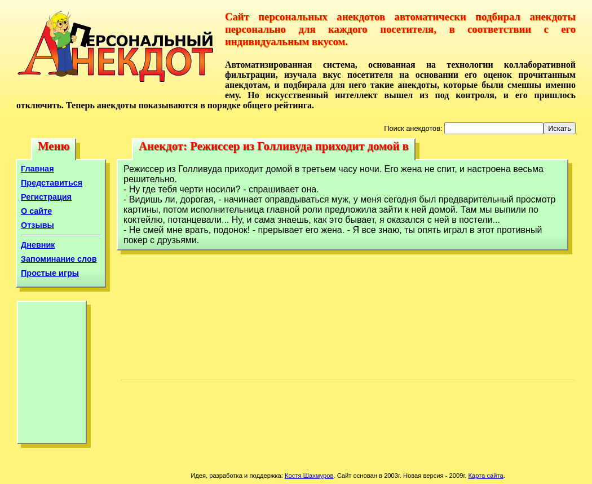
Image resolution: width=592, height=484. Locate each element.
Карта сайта (485, 475)
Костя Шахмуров (309, 475)
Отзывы (37, 225)
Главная (37, 168)
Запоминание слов (59, 258)
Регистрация (46, 196)
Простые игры (50, 273)
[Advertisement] (52, 375)
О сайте (36, 210)
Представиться (51, 182)
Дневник (38, 244)
